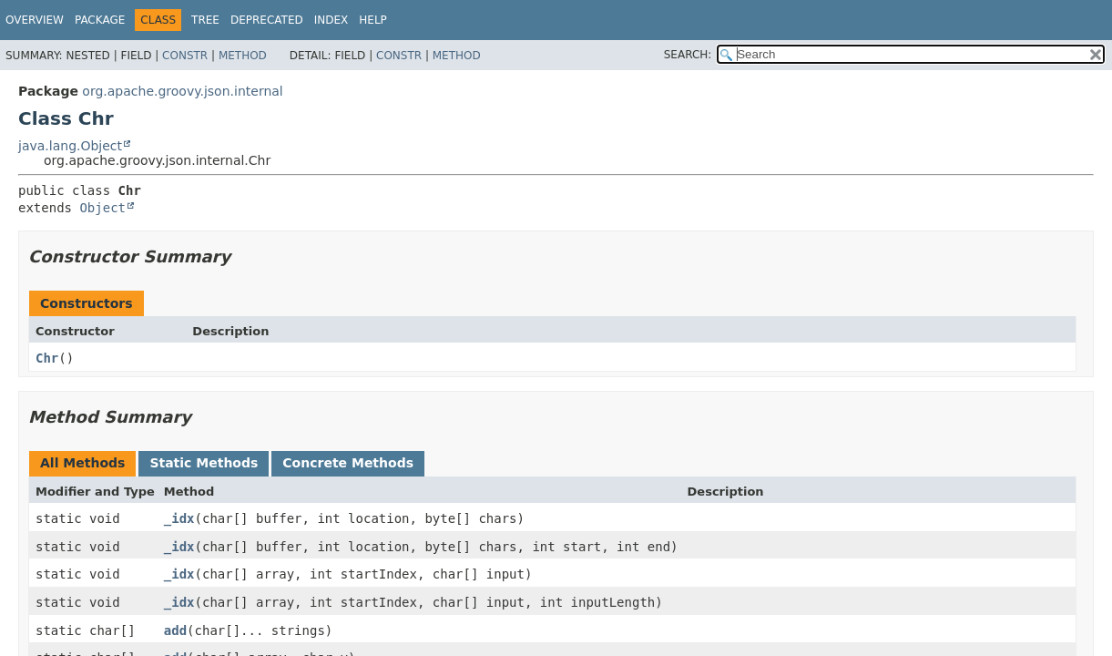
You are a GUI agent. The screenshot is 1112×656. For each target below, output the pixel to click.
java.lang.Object (70, 145)
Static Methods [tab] (203, 463)
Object (102, 207)
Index (331, 20)
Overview (34, 20)
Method (243, 55)
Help (373, 20)
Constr (185, 55)
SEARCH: (688, 54)
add (175, 630)
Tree (205, 20)
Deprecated (266, 20)
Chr (47, 358)
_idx (179, 518)
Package (100, 20)
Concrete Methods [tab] (347, 463)
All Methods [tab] (82, 463)
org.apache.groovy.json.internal (182, 91)
